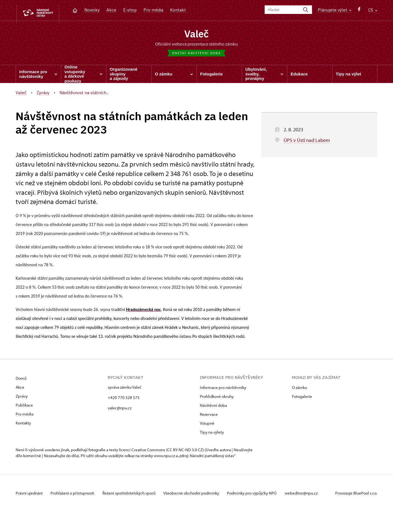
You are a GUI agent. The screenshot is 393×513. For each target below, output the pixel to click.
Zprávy (22, 397)
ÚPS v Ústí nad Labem (307, 141)
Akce (111, 10)
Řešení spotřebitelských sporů (133, 494)
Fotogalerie (302, 397)
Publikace (24, 406)
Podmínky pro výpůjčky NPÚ (259, 494)
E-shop (130, 10)
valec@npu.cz (119, 409)
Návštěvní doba (213, 406)
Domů (21, 379)
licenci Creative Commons (142, 451)
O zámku (299, 388)
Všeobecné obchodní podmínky (197, 494)
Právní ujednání (30, 494)
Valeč (196, 34)
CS (372, 10)
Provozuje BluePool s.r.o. (356, 494)
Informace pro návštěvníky (223, 388)
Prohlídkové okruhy (217, 397)
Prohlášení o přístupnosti (74, 494)
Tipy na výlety (212, 433)
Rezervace (209, 415)
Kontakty (23, 424)
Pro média (153, 10)
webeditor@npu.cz (310, 494)
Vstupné (207, 424)
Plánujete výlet (334, 10)
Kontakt (178, 10)
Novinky (92, 10)
